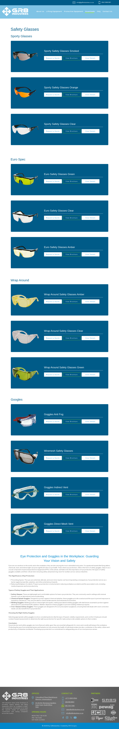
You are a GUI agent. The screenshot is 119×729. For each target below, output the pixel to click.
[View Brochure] (72, 58)
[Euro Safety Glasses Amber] (73, 247)
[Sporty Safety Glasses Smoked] (73, 51)
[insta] (67, 717)
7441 (37, 707)
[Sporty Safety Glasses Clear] (73, 124)
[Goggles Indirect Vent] (73, 487)
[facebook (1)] (63, 717)
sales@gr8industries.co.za (75, 709)
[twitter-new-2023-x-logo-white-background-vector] (71, 717)
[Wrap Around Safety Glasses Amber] (73, 294)
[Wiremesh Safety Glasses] (73, 451)
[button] (53, 58)
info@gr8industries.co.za (85, 2)
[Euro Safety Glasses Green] (73, 174)
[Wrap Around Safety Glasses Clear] (73, 331)
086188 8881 (69, 702)
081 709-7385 (70, 706)
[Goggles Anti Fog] (73, 414)
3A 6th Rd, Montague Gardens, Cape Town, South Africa (45, 704)
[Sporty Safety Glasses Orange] (73, 87)
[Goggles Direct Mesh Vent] (73, 524)
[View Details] (90, 58)
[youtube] (75, 717)
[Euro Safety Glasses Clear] (73, 211)
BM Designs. (72, 726)
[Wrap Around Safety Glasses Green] (73, 367)
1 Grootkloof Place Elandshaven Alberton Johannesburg (46, 698)
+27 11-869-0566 (71, 698)
